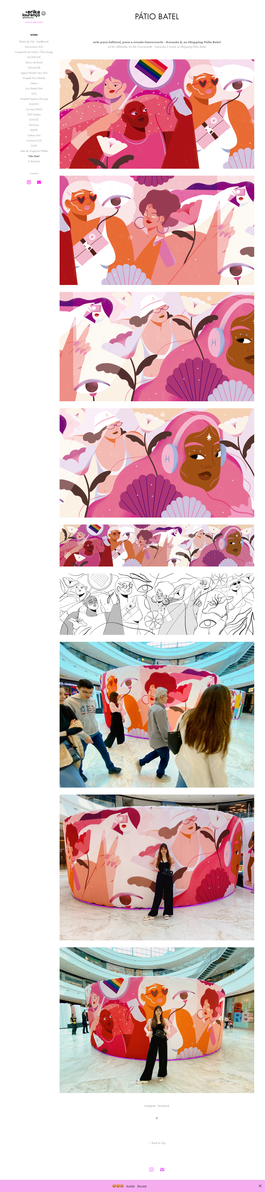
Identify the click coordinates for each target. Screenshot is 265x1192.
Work (34, 34)
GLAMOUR (34, 67)
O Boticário (34, 161)
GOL (34, 93)
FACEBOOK (34, 57)
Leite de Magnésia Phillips (34, 151)
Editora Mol (34, 135)
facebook (163, 1106)
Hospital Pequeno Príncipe (34, 98)
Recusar (142, 1186)
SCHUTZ (34, 119)
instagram (150, 1106)
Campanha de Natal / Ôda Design (34, 52)
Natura (34, 83)
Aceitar (130, 1186)
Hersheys (34, 125)
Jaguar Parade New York (34, 72)
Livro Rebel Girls (34, 88)
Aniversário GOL (34, 46)
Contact (34, 173)
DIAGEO (34, 104)
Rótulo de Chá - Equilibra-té (34, 41)
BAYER (34, 130)
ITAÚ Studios (34, 114)
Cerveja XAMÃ (34, 109)
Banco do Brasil (34, 62)
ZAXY (34, 145)
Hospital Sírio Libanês (34, 78)
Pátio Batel (33, 156)
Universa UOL (34, 140)
